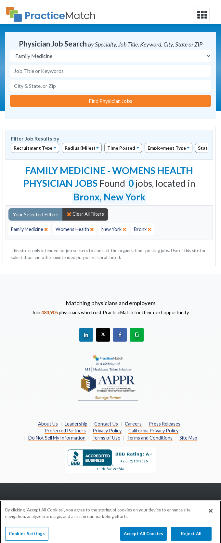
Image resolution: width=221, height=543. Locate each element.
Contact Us (106, 424)
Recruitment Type (33, 148)
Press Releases (164, 424)
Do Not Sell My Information (56, 438)
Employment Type (167, 148)
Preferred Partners (65, 430)
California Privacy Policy (153, 430)
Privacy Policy (107, 430)
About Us (48, 424)
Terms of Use (106, 438)
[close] (29, 229)
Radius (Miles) (80, 148)
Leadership (76, 424)
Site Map (188, 438)
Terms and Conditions (150, 438)
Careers (133, 424)
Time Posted (121, 148)
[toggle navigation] (202, 14)
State (204, 148)
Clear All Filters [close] (85, 214)
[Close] (210, 513)
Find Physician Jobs (110, 101)
